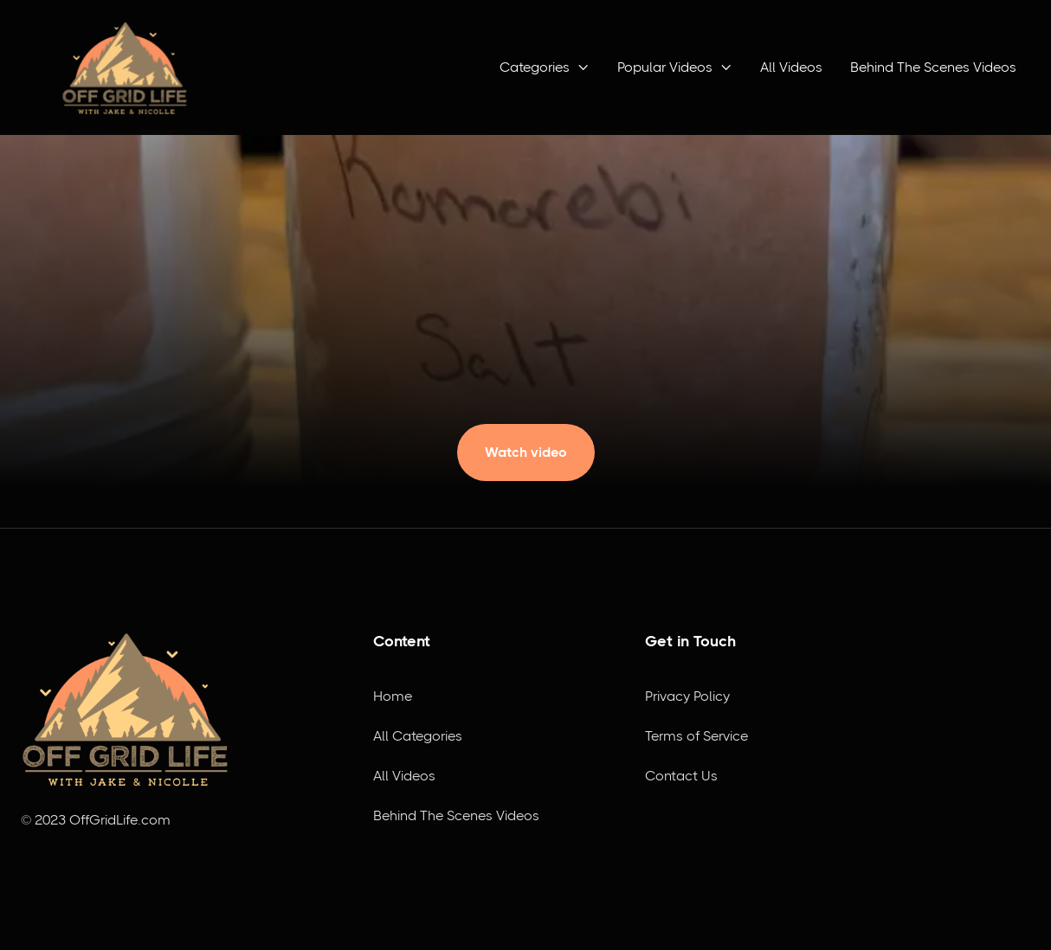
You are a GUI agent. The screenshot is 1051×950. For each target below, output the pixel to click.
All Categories (417, 736)
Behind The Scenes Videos (933, 67)
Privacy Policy (687, 696)
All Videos (791, 67)
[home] (125, 67)
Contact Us (681, 775)
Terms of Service (696, 736)
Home (392, 696)
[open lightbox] (526, 444)
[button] (545, 67)
